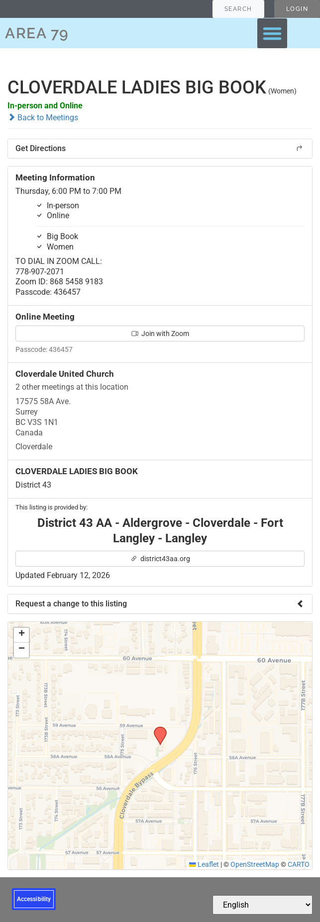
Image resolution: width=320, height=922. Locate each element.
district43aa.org (160, 559)
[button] (272, 33)
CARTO (299, 864)
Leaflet (204, 864)
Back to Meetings (42, 117)
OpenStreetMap (254, 864)
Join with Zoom (160, 333)
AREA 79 (37, 33)
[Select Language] (263, 905)
